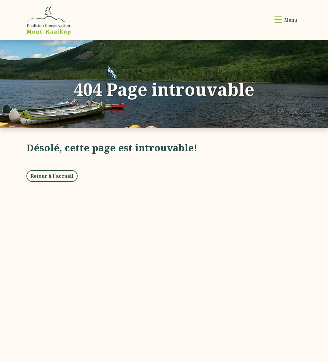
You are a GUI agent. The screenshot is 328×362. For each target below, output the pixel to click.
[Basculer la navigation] (286, 20)
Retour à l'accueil (52, 176)
